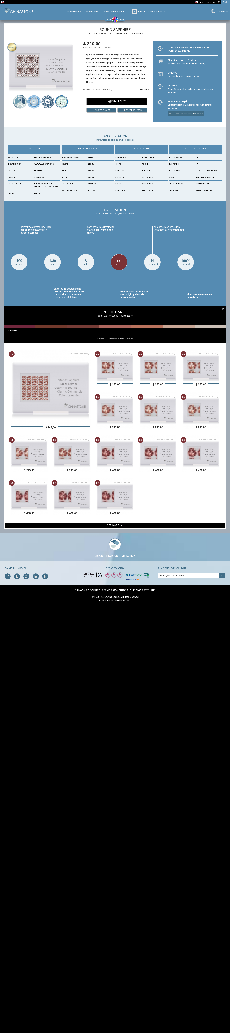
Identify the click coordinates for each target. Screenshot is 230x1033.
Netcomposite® (120, 1029)
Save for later (132, 110)
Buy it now (117, 101)
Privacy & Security (87, 1019)
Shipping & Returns (142, 1019)
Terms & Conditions (115, 1019)
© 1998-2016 (99, 1026)
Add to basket (101, 110)
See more (114, 954)
